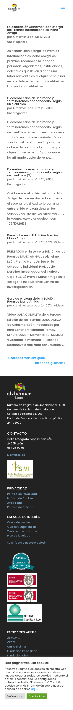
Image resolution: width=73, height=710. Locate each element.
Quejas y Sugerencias (21, 527)
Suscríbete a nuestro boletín (26, 542)
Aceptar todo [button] (37, 696)
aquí (34, 689)
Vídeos (59, 242)
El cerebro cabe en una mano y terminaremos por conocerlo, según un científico (34, 101)
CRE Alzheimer (16, 646)
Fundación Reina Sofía (22, 651)
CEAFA (11, 642)
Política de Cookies (20, 498)
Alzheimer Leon (23, 37)
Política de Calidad (20, 507)
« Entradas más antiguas (26, 358)
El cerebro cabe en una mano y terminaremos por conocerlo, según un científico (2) (34, 172)
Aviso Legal (14, 503)
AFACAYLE (13, 638)
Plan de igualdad (18, 535)
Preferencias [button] (14, 696)
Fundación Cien (17, 655)
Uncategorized (17, 42)
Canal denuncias (18, 522)
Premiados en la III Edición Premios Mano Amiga (33, 236)
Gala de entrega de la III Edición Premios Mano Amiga (31, 300)
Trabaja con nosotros (22, 531)
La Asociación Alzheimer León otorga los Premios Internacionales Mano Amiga (35, 30)
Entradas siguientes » (50, 363)
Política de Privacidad (22, 494)
